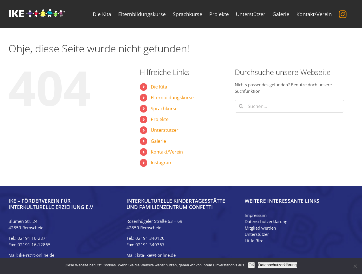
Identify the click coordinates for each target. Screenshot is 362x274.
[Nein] (355, 266)
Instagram (162, 162)
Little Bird (254, 240)
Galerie (158, 141)
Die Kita (159, 87)
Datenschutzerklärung (266, 221)
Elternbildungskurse (172, 97)
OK (251, 265)
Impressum (256, 215)
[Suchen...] (289, 106)
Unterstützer (164, 130)
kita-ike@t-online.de (156, 255)
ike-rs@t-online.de (36, 255)
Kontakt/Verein (167, 152)
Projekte (160, 119)
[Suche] (241, 106)
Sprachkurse (164, 108)
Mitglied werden (260, 228)
